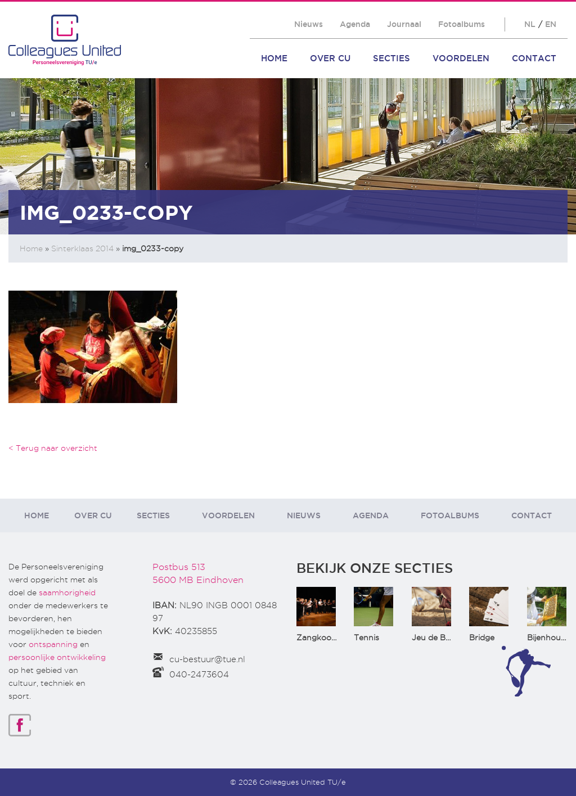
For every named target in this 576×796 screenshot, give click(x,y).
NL (530, 24)
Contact (534, 58)
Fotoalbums (461, 24)
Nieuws (308, 24)
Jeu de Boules (439, 637)
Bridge (481, 637)
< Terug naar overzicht (52, 448)
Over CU (330, 58)
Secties (391, 58)
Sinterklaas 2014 (82, 248)
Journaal (404, 24)
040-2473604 (199, 674)
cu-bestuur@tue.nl (207, 659)
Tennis (366, 637)
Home (274, 58)
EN (550, 24)
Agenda (355, 24)
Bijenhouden (551, 637)
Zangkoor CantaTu (333, 637)
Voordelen (461, 58)
